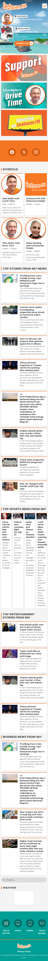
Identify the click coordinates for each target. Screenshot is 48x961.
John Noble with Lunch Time (28, 19)
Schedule (10, 169)
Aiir (25, 958)
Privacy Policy (24, 952)
